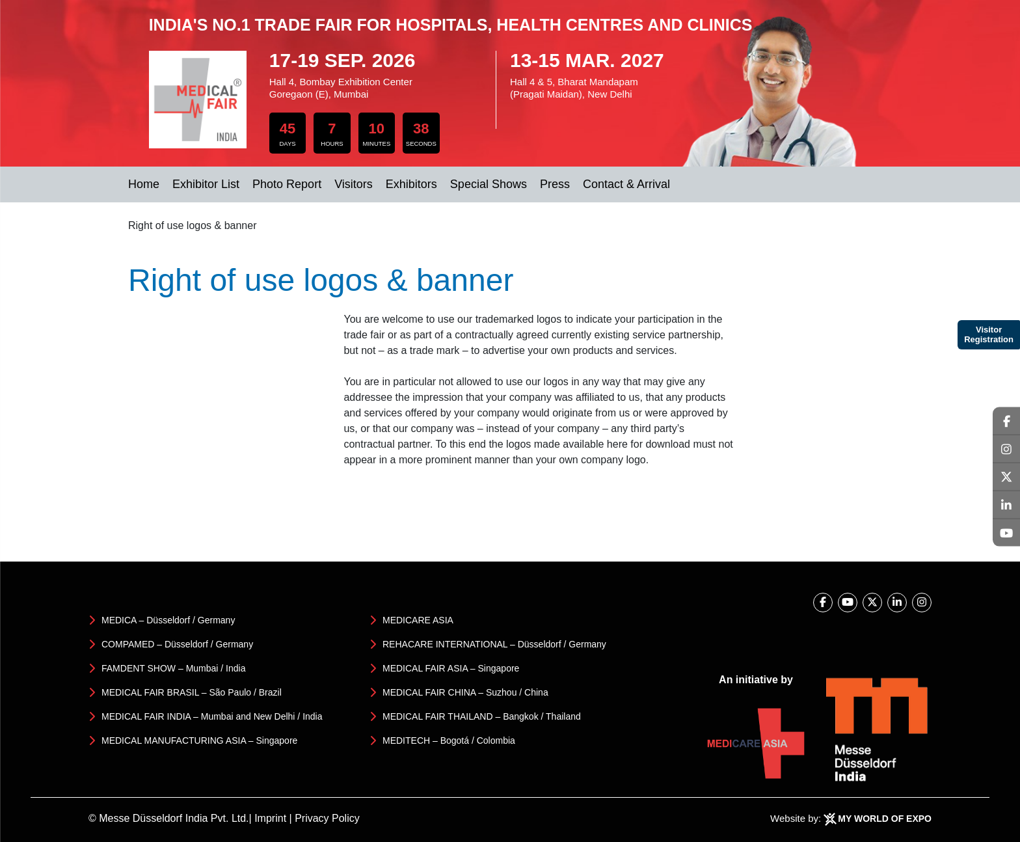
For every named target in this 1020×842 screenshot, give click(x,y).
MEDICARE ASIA (417, 620)
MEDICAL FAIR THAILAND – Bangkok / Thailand (481, 716)
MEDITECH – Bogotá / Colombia (448, 740)
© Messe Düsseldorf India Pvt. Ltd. (168, 818)
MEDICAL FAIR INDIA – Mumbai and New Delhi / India (212, 716)
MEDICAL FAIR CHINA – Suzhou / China (465, 692)
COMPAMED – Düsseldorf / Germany (177, 644)
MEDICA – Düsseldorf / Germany (168, 620)
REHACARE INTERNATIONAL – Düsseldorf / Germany (494, 644)
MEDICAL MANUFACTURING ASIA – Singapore (199, 740)
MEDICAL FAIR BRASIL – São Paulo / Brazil (191, 692)
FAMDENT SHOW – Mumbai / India (173, 668)
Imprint (270, 818)
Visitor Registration (988, 335)
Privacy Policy (327, 818)
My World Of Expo (885, 818)
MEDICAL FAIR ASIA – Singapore (450, 668)
